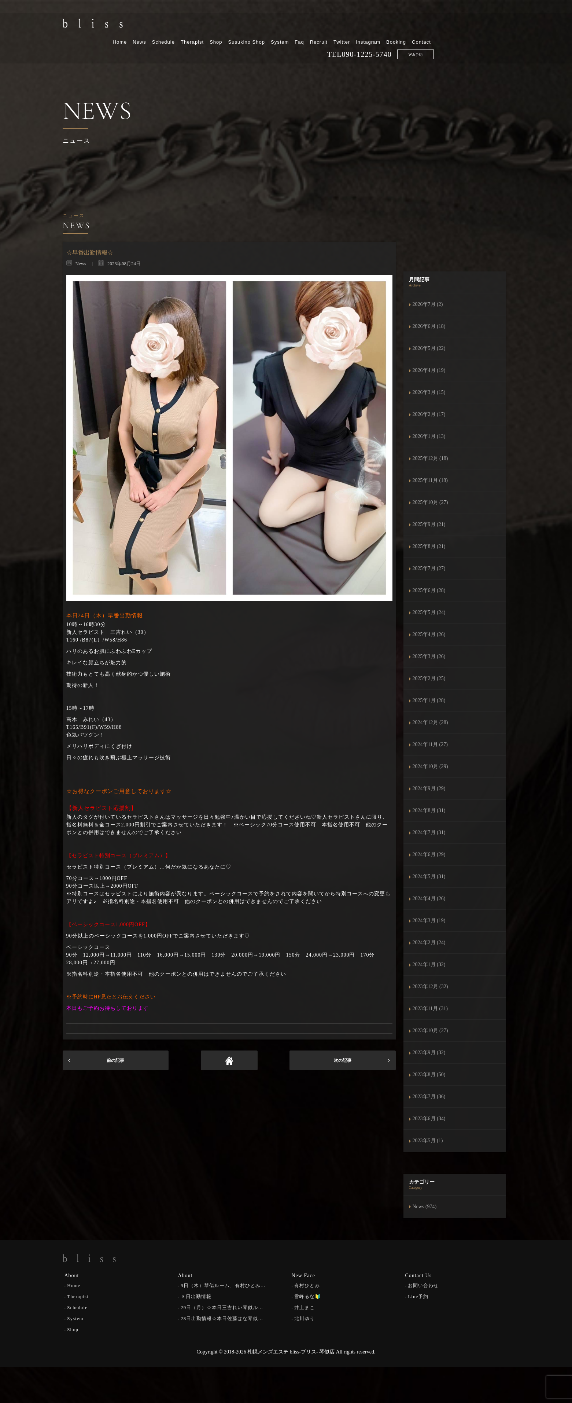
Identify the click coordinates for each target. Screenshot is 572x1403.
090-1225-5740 (442, 37)
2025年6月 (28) (429, 590)
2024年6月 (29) (429, 854)
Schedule (239, 25)
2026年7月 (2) (428, 304)
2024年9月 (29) (429, 788)
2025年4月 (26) (429, 634)
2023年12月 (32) (430, 986)
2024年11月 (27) (430, 744)
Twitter (417, 25)
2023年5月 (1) (428, 1140)
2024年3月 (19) (429, 920)
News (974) (425, 1206)
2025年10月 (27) (430, 502)
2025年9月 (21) (429, 524)
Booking (472, 25)
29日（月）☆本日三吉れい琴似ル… (222, 1306)
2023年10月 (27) (430, 1030)
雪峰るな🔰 (307, 1295)
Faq (375, 25)
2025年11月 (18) (430, 480)
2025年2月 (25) (429, 678)
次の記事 (342, 1060)
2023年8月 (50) (429, 1074)
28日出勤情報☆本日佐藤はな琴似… (222, 1317)
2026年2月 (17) (429, 414)
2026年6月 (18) (429, 326)
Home (195, 25)
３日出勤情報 (196, 1295)
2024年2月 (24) (429, 942)
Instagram (444, 25)
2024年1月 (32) (429, 964)
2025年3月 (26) (429, 656)
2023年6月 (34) (429, 1118)
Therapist (268, 25)
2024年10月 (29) (430, 766)
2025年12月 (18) (430, 458)
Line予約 (418, 1295)
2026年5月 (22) (429, 348)
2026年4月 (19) (429, 370)
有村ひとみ (307, 1284)
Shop (291, 25)
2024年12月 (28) (430, 722)
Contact (497, 25)
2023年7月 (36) (429, 1096)
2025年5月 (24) (429, 612)
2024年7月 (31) (429, 832)
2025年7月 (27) (429, 568)
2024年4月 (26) (429, 898)
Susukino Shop (322, 25)
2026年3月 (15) (429, 392)
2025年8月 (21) (429, 546)
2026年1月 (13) (429, 436)
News (215, 25)
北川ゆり (304, 1317)
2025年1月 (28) (429, 700)
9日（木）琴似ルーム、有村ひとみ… (223, 1284)
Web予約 (491, 37)
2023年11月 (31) (430, 1008)
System (356, 25)
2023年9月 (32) (429, 1052)
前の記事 (115, 1060)
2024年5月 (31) (429, 876)
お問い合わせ (423, 1284)
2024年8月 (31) (429, 810)
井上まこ (304, 1306)
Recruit (394, 25)
